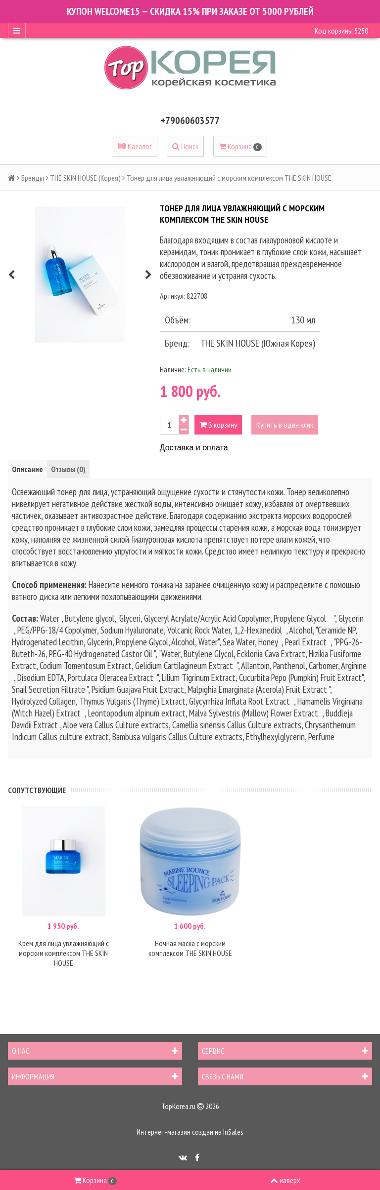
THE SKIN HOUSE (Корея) (85, 178)
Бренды (32, 178)
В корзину (218, 425)
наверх (285, 1180)
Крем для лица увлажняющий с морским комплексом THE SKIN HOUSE (63, 953)
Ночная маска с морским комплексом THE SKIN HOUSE (190, 948)
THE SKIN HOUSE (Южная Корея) (257, 343)
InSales (233, 1132)
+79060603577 (190, 120)
